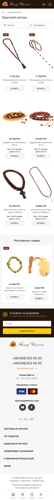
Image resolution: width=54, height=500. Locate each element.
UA (20, 419)
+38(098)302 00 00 (27, 363)
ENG (26, 419)
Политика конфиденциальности (27, 485)
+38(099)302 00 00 (27, 358)
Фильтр (8, 25)
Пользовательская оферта (27, 488)
